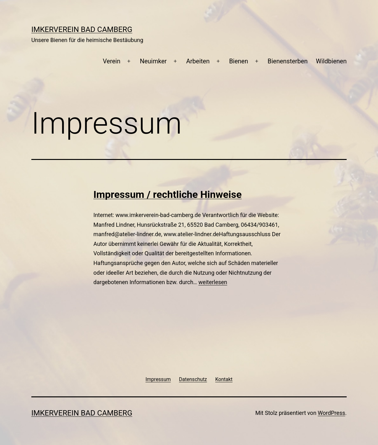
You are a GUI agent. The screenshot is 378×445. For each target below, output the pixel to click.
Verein (111, 61)
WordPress (331, 413)
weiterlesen (212, 282)
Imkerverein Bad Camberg (81, 29)
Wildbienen (331, 61)
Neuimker (153, 61)
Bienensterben (288, 61)
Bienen (238, 61)
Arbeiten (198, 61)
